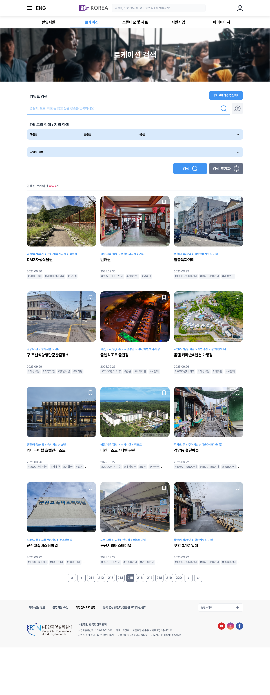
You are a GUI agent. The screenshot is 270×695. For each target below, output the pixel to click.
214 (120, 578)
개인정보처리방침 (86, 607)
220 (179, 578)
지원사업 (178, 22)
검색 (190, 168)
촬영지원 (48, 22)
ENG (41, 8)
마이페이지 (221, 22)
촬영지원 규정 (60, 607)
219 (169, 578)
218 (159, 578)
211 (91, 578)
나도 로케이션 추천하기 (226, 95)
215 (130, 578)
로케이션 (92, 22)
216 (140, 578)
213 (111, 578)
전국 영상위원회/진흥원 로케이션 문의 (125, 607)
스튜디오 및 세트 (135, 22)
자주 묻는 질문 (37, 607)
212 (101, 578)
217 (149, 578)
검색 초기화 (226, 168)
